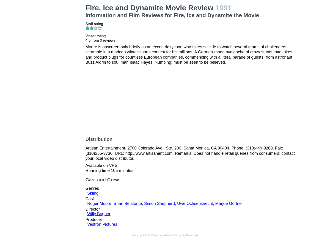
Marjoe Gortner (229, 203)
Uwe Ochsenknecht (195, 203)
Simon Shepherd (159, 203)
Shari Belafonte (128, 203)
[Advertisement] (57, 72)
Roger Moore (99, 203)
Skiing (93, 193)
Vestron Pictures (102, 224)
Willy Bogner (98, 214)
